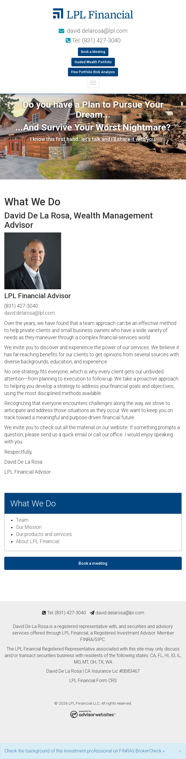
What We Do (33, 503)
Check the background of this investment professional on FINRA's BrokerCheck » (85, 751)
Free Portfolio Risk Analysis (93, 72)
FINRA (86, 639)
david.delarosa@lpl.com (93, 30)
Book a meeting (93, 563)
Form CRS (106, 680)
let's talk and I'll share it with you (118, 139)
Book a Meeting (93, 52)
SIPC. (100, 639)
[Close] (179, 751)
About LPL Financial (37, 541)
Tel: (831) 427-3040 (93, 40)
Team (22, 520)
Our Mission (29, 527)
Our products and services (44, 534)
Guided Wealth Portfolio (93, 62)
